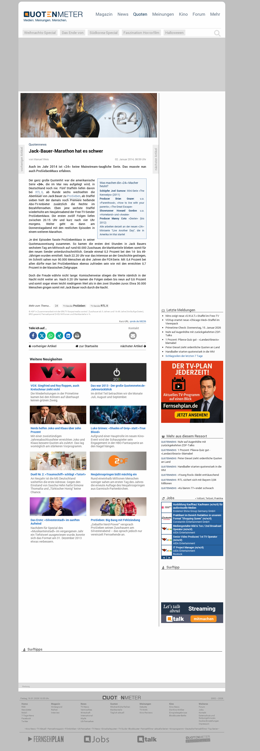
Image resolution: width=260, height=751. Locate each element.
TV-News (85, 707)
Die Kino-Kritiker (176, 709)
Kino (183, 14)
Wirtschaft (85, 712)
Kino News (31, 728)
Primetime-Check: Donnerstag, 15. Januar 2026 (193, 327)
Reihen (54, 709)
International (87, 715)
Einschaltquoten (109, 728)
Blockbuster (133, 728)
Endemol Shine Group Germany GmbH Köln (192, 507)
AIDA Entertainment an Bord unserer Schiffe (191, 529)
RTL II (39, 192)
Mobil (24, 712)
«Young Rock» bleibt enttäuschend (190, 475)
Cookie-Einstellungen (209, 721)
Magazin (104, 14)
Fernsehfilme (147, 728)
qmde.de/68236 (138, 321)
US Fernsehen (84, 728)
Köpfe (83, 718)
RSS (23, 707)
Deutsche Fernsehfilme (196, 728)
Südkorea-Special (103, 32)
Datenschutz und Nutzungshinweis (207, 716)
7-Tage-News (28, 715)
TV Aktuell (41, 728)
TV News (96, 728)
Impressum (204, 723)
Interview (55, 712)
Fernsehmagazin (56, 728)
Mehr (215, 14)
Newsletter (26, 709)
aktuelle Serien (161, 728)
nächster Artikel (133, 346)
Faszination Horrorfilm (141, 32)
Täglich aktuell (117, 712)
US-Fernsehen (87, 721)
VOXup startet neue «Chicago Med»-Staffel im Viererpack (192, 321)
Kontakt (202, 712)
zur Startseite (86, 346)
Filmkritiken (70, 728)
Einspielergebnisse (178, 712)
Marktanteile (116, 709)
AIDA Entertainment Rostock (183, 550)
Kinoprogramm (177, 728)
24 (56, 305)
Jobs (201, 709)
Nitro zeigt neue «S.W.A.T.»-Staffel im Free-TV (192, 316)
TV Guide (123, 728)
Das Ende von (73, 32)
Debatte (143, 707)
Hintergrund (56, 707)
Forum (199, 14)
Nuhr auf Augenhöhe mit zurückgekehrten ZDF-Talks (193, 333)
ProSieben (73, 196)
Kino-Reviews (146, 712)
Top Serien (213, 728)
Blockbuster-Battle (177, 715)
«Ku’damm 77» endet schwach (187, 488)
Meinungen (163, 14)
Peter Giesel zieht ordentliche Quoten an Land (192, 347)
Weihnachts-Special (40, 32)
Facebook (26, 718)
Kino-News (174, 707)
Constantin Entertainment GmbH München (191, 518)
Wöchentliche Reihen (120, 707)
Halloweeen (174, 32)
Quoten (140, 14)
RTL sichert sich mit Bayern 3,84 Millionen (188, 481)
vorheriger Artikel (42, 346)
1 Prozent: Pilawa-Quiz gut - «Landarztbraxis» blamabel (192, 341)
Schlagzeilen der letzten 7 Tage (184, 356)
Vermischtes (86, 709)
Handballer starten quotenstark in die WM (189, 351)
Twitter (25, 721)
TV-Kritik (143, 709)
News (122, 14)
